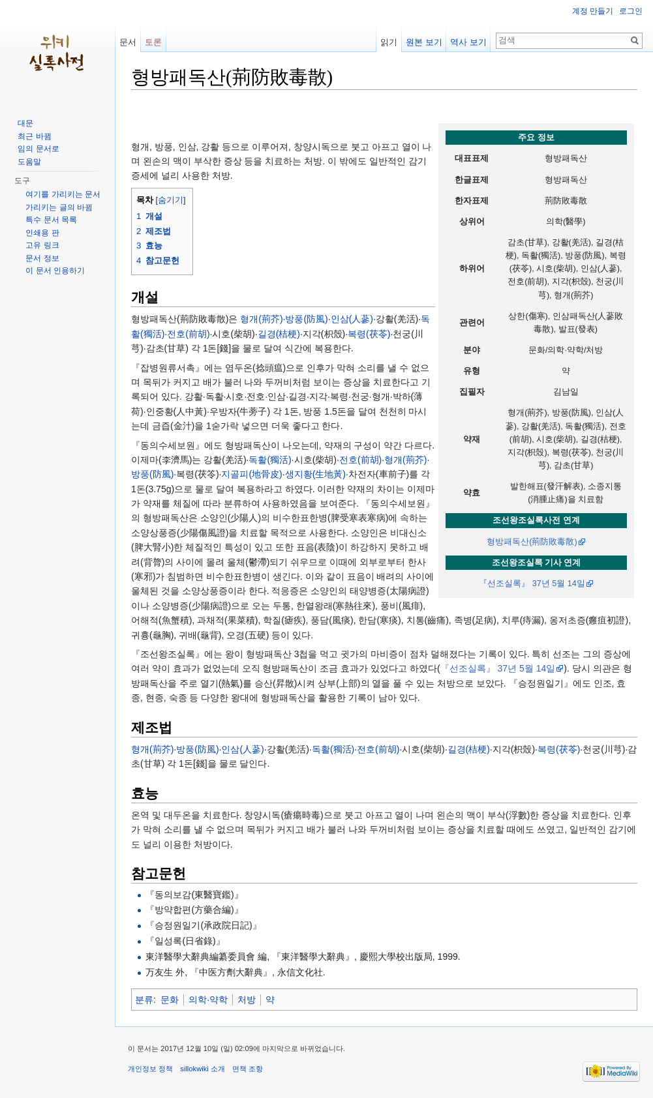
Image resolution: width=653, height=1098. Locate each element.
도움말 (29, 161)
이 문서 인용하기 (55, 270)
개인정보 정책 (150, 1069)
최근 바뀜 (34, 136)
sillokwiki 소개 (202, 1069)
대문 (25, 123)
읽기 (388, 42)
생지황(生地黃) (315, 474)
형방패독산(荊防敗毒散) (532, 541)
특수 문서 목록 (51, 219)
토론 (153, 42)
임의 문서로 (38, 148)
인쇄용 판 (42, 232)
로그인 (631, 11)
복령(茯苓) (369, 334)
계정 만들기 (592, 11)
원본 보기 (424, 42)
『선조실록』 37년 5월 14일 (532, 583)
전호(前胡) (188, 334)
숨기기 (170, 200)
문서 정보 (42, 258)
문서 (127, 42)
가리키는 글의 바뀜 (59, 207)
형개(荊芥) (261, 319)
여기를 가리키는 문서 (62, 194)
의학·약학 (208, 999)
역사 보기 (468, 42)
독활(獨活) (270, 459)
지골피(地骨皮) (251, 474)
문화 (169, 999)
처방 (246, 999)
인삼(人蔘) (352, 319)
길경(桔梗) (279, 334)
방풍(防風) (306, 319)
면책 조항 (247, 1069)
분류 (144, 999)
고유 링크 (42, 245)
